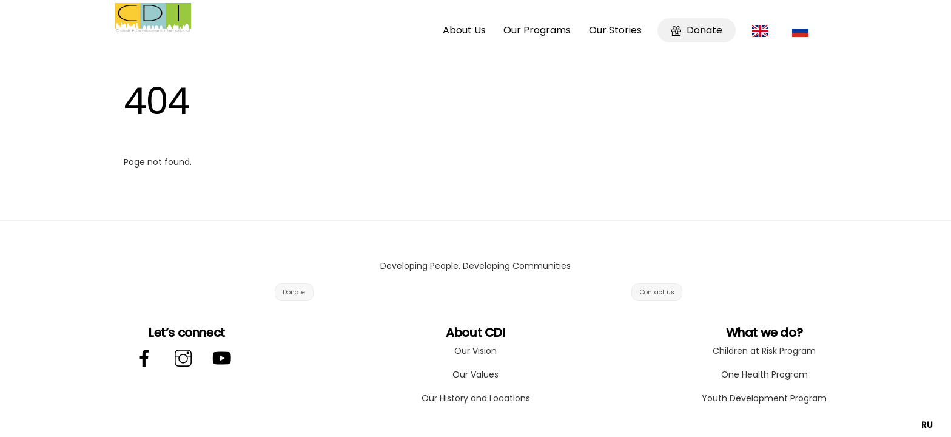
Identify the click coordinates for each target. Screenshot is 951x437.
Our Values (475, 374)
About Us (464, 30)
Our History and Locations (476, 398)
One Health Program (764, 374)
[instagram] (185, 359)
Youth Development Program (764, 398)
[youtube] (224, 359)
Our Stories (615, 30)
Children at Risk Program (764, 351)
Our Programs (537, 30)
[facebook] (146, 359)
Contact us (657, 292)
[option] (927, 425)
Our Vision (475, 351)
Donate (696, 30)
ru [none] (927, 425)
